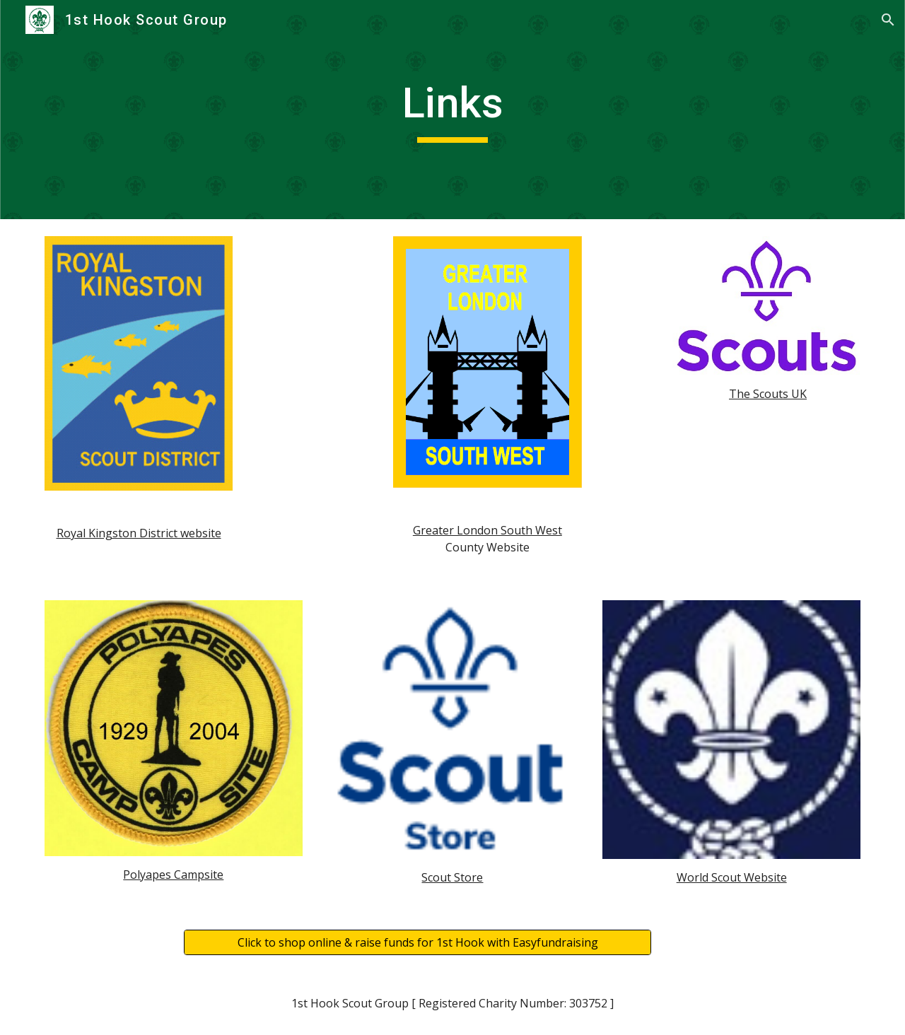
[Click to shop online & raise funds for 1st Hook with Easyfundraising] (417, 942)
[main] (452, 109)
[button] (888, 20)
